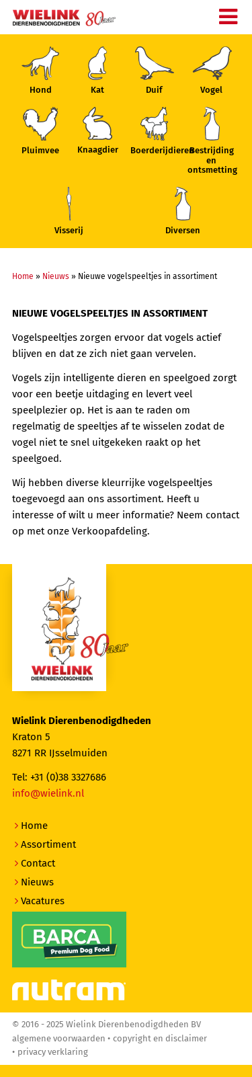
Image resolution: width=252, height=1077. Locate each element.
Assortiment (48, 844)
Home (23, 276)
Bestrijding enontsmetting (211, 141)
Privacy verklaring (52, 1052)
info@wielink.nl (48, 793)
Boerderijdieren (154, 131)
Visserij (68, 211)
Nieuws (55, 276)
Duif (154, 70)
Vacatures (43, 901)
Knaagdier (97, 131)
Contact (38, 863)
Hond (40, 70)
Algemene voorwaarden (59, 1038)
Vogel (212, 70)
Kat (97, 70)
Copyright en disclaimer (160, 1038)
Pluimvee (40, 131)
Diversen (182, 211)
